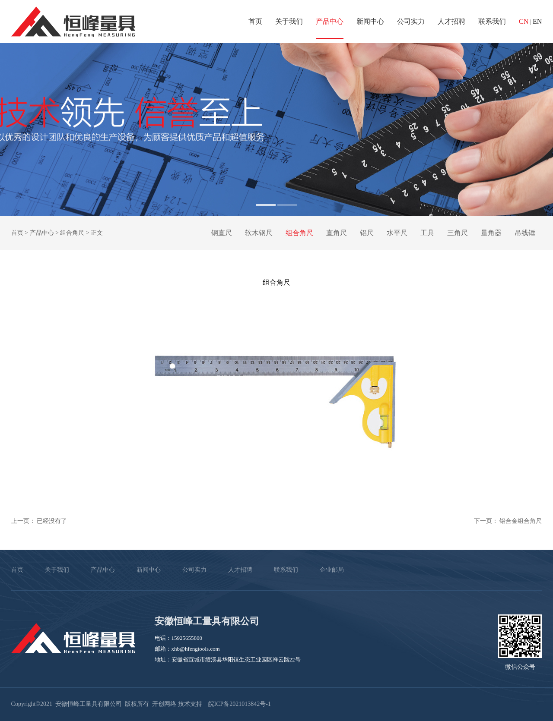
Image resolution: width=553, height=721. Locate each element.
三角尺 (457, 232)
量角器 (491, 232)
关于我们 (289, 21)
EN (537, 21)
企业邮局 (332, 570)
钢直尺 (221, 232)
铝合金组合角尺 (520, 521)
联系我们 (492, 21)
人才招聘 (451, 21)
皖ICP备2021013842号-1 (239, 704)
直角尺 (336, 232)
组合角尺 (72, 233)
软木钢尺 (259, 232)
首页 (255, 21)
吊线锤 (525, 232)
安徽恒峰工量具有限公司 (73, 21)
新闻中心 (370, 21)
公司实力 (411, 21)
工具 (427, 232)
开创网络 (164, 704)
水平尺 (397, 232)
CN (523, 21)
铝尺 (367, 232)
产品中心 (329, 21)
